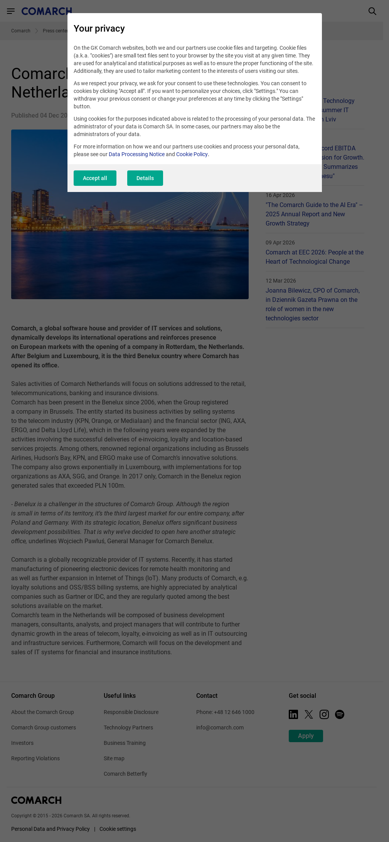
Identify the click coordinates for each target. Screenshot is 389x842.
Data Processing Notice (137, 154)
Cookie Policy (192, 154)
